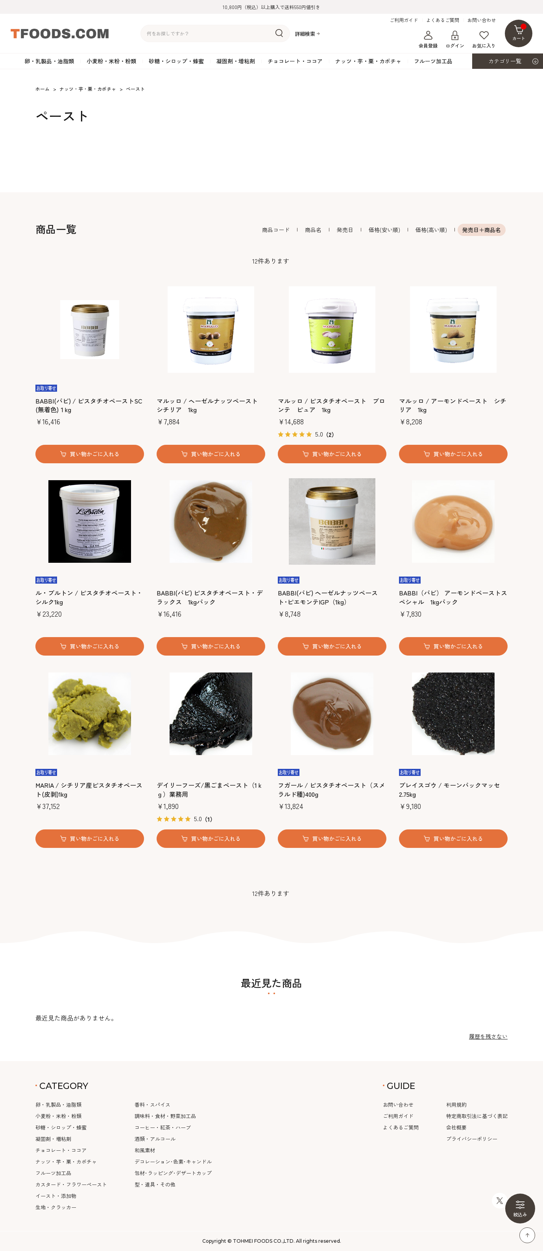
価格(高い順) (431, 230)
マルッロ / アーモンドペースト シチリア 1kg (452, 405)
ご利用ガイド (404, 20)
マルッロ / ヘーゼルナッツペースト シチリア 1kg (207, 405)
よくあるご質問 (442, 20)
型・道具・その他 (155, 1184)
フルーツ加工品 (433, 61)
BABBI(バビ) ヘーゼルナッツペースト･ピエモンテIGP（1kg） (328, 597)
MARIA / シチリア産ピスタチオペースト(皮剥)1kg (88, 789)
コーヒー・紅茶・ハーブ (163, 1127)
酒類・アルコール (155, 1138)
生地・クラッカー (55, 1207)
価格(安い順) (384, 230)
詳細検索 (305, 33)
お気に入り (484, 40)
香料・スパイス (152, 1104)
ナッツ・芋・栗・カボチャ (368, 61)
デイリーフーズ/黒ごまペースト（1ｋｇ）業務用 (210, 789)
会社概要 (456, 1127)
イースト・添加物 (55, 1195)
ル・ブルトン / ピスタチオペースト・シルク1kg (89, 597)
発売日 (345, 230)
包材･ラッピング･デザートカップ (173, 1173)
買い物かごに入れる (95, 454)
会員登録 (428, 40)
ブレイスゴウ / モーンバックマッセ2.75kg (449, 789)
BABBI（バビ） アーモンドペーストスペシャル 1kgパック (453, 597)
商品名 (313, 230)
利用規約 (456, 1104)
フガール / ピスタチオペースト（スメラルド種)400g (331, 789)
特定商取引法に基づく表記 (477, 1116)
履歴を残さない (488, 1036)
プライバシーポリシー (471, 1138)
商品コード (276, 230)
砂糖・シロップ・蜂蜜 (176, 61)
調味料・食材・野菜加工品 (165, 1116)
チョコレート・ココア (295, 61)
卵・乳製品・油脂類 (49, 61)
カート (519, 32)
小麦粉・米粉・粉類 (111, 61)
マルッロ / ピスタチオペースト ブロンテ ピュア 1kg (331, 405)
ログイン (454, 40)
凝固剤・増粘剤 (235, 61)
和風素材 (145, 1150)
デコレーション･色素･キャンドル (173, 1161)
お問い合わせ (481, 20)
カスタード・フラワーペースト (71, 1184)
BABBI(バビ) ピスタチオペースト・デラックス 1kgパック (210, 597)
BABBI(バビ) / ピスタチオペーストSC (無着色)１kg (88, 405)
